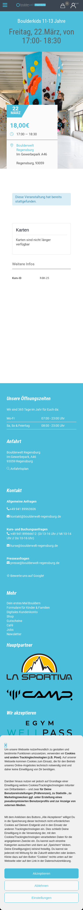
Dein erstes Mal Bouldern (24, 603)
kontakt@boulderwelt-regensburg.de (35, 516)
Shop (10, 616)
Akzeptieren (41, 873)
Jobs (10, 629)
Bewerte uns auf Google (26, 575)
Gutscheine (14, 621)
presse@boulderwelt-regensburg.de (34, 563)
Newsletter (14, 634)
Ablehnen (41, 885)
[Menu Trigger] (5, 5)
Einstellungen (41, 898)
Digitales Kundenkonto (22, 612)
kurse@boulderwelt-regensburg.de (34, 545)
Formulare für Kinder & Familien (28, 607)
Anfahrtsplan (19, 468)
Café (10, 625)
